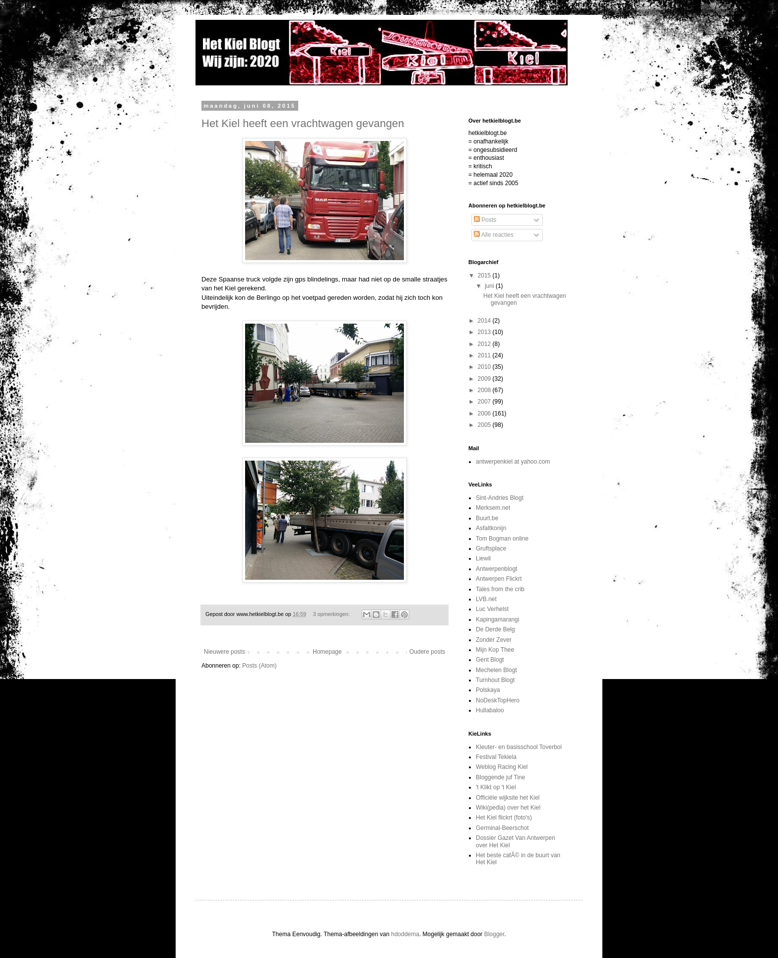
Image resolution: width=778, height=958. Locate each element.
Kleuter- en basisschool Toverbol (519, 747)
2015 (485, 275)
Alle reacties (494, 234)
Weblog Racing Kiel (502, 766)
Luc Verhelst (492, 609)
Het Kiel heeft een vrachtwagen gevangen (302, 123)
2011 (485, 355)
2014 (485, 320)
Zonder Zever (494, 639)
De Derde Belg (495, 629)
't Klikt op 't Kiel (496, 787)
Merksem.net (493, 507)
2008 (485, 390)
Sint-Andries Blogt (499, 497)
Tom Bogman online (502, 538)
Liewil (483, 558)
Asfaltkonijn (491, 528)
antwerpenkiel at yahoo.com (513, 461)
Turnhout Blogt (495, 680)
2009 (485, 378)
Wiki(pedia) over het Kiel (508, 807)
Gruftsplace (491, 548)
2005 (485, 424)
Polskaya (488, 689)
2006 (485, 413)
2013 (485, 332)
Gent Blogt (490, 659)
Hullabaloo (490, 710)
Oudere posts (427, 651)
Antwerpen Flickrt (499, 578)
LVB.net (486, 599)
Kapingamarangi (497, 619)
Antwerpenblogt (496, 568)
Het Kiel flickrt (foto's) (504, 817)
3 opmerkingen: (332, 614)
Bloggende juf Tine (500, 777)
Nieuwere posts (224, 651)
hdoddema (405, 934)
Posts (485, 219)
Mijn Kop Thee (495, 649)
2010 (485, 366)
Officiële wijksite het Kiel (508, 797)
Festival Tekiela (496, 756)
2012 (485, 344)
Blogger (494, 934)
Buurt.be (487, 518)
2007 (485, 401)
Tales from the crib (500, 589)
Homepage (327, 651)
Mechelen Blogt (496, 670)
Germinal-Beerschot (502, 827)
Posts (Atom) (259, 665)
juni (490, 285)
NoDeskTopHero (497, 700)
